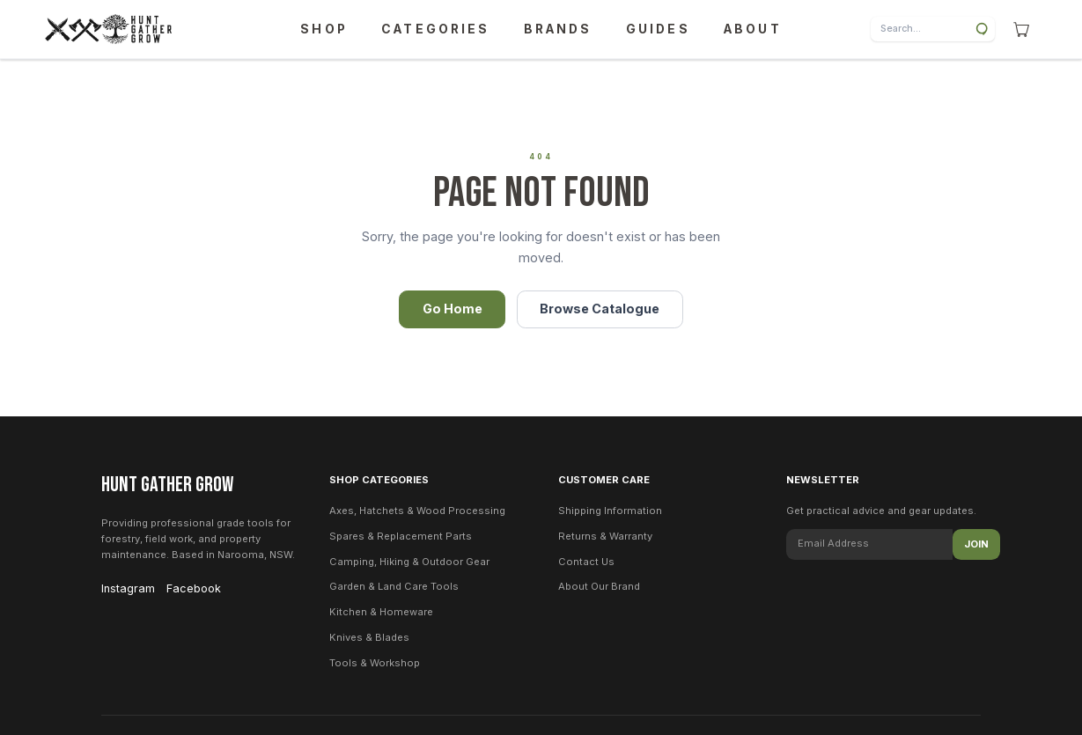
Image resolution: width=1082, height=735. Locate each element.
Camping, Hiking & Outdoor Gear (409, 561)
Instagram (128, 588)
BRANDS (558, 29)
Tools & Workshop (374, 663)
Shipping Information (610, 510)
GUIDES (658, 29)
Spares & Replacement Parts (400, 536)
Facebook (193, 588)
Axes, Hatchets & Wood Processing (417, 510)
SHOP (323, 29)
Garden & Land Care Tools (394, 586)
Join (976, 544)
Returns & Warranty (605, 536)
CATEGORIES (435, 29)
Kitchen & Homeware (381, 612)
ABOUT (753, 29)
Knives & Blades (369, 637)
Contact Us (586, 561)
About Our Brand (599, 586)
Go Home (452, 308)
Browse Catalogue (599, 308)
